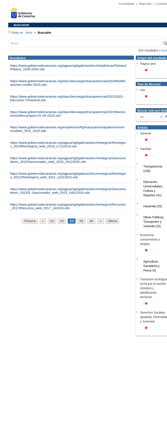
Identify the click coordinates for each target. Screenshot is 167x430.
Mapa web (145, 3)
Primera (30, 221)
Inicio (29, 32)
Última (112, 221)
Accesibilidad (127, 3)
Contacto (161, 3)
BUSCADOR (21, 25)
